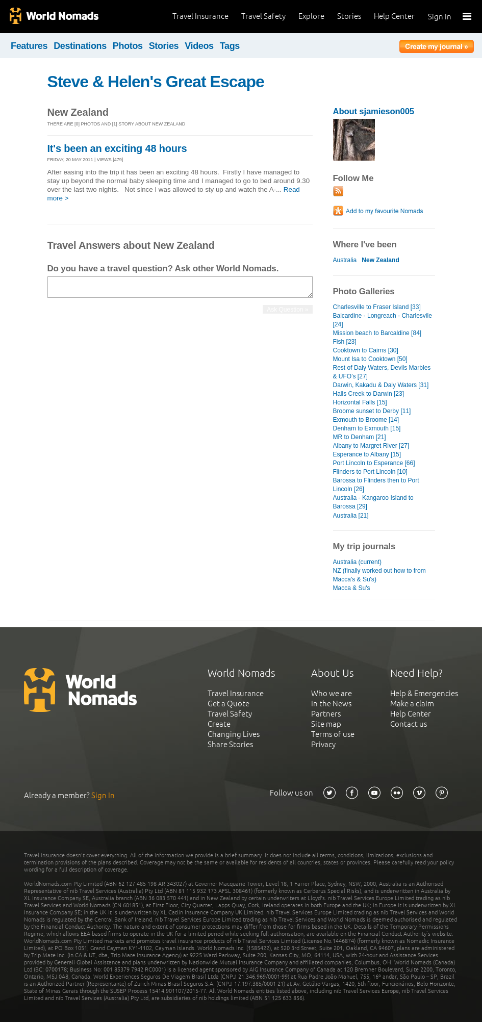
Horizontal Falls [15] (360, 402)
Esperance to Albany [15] (367, 454)
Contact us (408, 724)
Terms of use (332, 734)
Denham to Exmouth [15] (367, 428)
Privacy (323, 744)
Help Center (394, 16)
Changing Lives (234, 734)
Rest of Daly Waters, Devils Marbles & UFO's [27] (382, 372)
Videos (199, 46)
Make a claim (412, 703)
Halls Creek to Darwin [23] (368, 393)
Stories (349, 16)
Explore (311, 16)
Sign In (439, 16)
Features (29, 46)
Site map (326, 724)
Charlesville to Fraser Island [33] (377, 307)
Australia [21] (351, 515)
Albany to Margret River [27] (371, 445)
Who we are (331, 693)
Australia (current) (357, 562)
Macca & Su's (351, 588)
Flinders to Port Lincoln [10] (370, 471)
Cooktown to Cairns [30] (365, 350)
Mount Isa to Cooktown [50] (370, 359)
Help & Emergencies (424, 693)
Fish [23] (345, 341)
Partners (326, 713)
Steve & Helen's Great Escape (155, 81)
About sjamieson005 (373, 111)
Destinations (80, 46)
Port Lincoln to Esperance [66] (374, 463)
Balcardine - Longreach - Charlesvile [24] (382, 320)
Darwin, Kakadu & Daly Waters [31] (381, 385)
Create (219, 724)
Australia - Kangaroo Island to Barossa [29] (373, 502)
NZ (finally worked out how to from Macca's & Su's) (379, 575)
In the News (331, 703)
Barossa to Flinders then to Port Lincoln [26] (376, 485)
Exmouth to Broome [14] (366, 419)
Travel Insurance (200, 16)
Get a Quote (228, 703)
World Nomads (53, 16)
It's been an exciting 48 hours (117, 148)
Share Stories (230, 744)
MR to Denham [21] (359, 437)
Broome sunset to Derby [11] (372, 411)
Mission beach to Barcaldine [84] (377, 333)
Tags (230, 46)
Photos (128, 46)
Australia (345, 260)
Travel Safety (263, 16)
